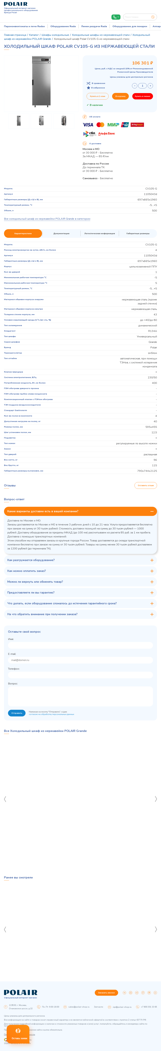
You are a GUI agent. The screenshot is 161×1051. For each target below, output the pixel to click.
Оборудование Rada (63, 26)
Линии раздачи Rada (94, 26)
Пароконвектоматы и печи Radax (24, 26)
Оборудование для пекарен (129, 26)
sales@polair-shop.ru (78, 1007)
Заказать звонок (106, 992)
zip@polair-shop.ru (122, 1007)
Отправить (16, 713)
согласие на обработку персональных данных (51, 714)
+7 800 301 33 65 (149, 1007)
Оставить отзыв (146, 485)
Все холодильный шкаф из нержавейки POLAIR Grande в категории (47, 219)
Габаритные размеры (137, 233)
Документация (61, 233)
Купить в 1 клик (97, 96)
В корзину (120, 96)
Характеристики (23, 233)
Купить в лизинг (142, 96)
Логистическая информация (99, 233)
